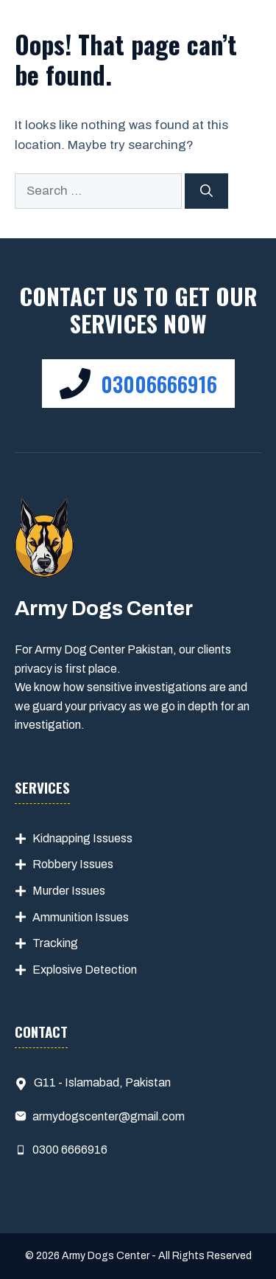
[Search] (206, 191)
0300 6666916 (69, 1149)
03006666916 (159, 384)
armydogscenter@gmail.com (108, 1116)
